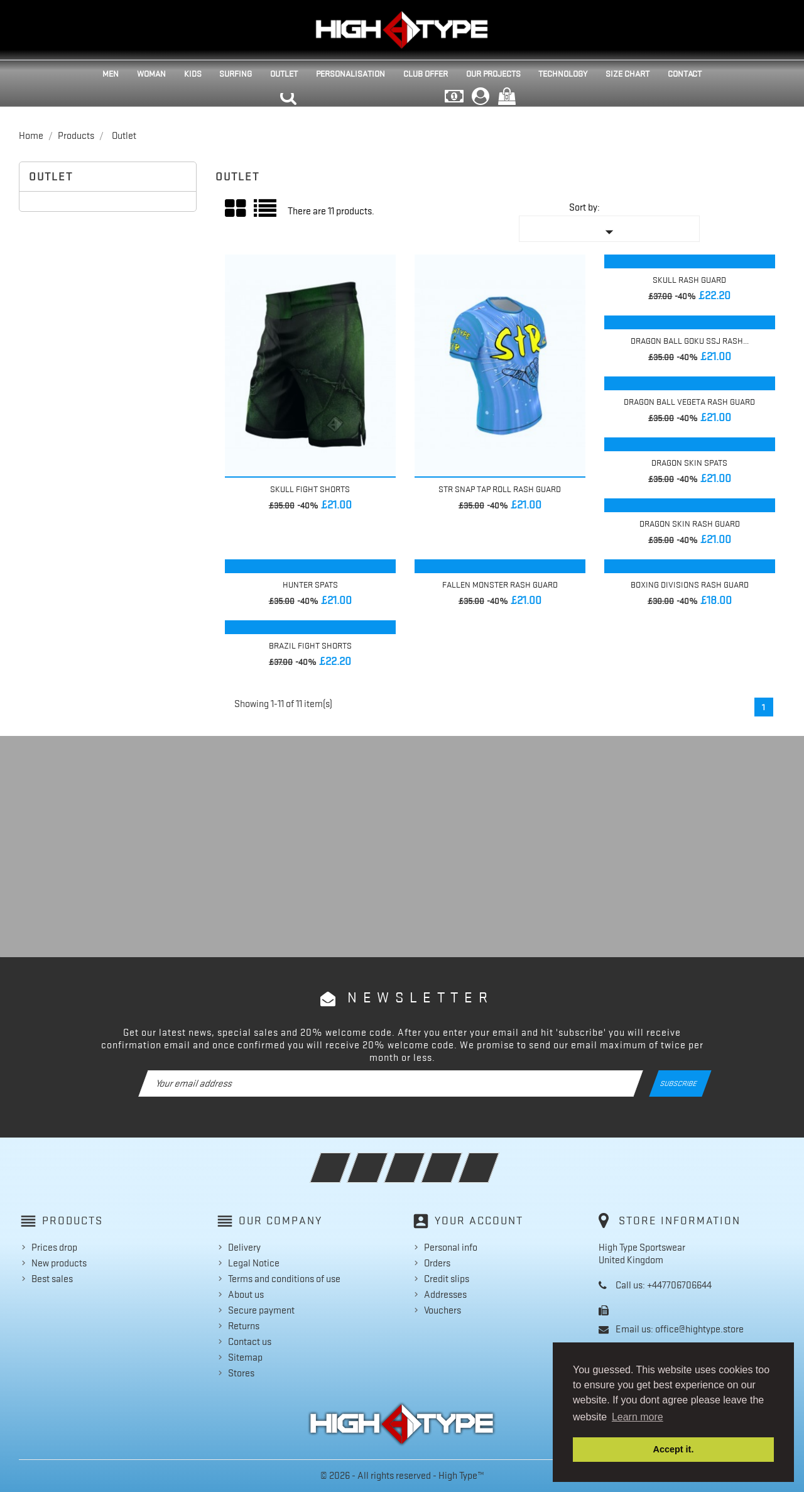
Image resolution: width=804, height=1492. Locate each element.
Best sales (52, 1279)
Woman (151, 74)
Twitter (385, 1159)
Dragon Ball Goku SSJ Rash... (690, 341)
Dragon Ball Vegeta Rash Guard (689, 402)
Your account (479, 1220)
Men (110, 74)
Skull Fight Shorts (310, 489)
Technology (562, 74)
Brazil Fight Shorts (310, 645)
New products (59, 1263)
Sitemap (245, 1357)
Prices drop (54, 1247)
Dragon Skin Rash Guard (689, 523)
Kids (193, 74)
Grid (236, 208)
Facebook (347, 1159)
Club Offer (425, 74)
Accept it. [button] (673, 1449)
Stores (241, 1373)
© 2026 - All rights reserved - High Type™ (402, 1475)
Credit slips (446, 1279)
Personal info (450, 1247)
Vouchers (442, 1310)
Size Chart (627, 74)
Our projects (493, 74)
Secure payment (261, 1310)
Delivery (244, 1247)
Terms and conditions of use (284, 1279)
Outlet (284, 74)
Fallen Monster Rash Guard (500, 584)
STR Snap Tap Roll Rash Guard (499, 489)
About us (246, 1294)
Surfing (235, 74)
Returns (243, 1326)
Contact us (249, 1341)
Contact (685, 74)
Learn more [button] (637, 1417)
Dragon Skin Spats (689, 463)
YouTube (459, 1159)
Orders (437, 1263)
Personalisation (350, 74)
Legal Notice (254, 1263)
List (266, 212)
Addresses (445, 1294)
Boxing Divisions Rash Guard (690, 584)
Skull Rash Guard (689, 280)
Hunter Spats (310, 584)
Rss (422, 1159)
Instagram (496, 1159)
